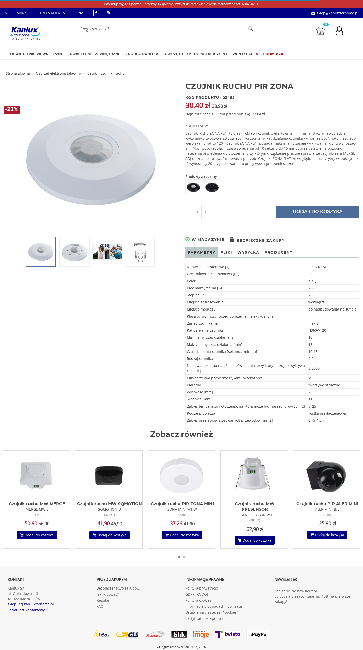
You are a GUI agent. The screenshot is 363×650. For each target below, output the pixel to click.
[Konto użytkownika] (342, 31)
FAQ (100, 606)
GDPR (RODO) (196, 594)
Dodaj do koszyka (318, 212)
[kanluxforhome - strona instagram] (108, 12)
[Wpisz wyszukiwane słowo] (166, 29)
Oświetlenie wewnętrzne (36, 54)
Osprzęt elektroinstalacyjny (196, 54)
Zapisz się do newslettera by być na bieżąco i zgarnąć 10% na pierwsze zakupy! (312, 596)
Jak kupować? (108, 594)
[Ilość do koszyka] (197, 212)
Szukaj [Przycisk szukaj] (251, 28)
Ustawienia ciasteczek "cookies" (211, 612)
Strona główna (18, 73)
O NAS (80, 12)
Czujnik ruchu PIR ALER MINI (327, 504)
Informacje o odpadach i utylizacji (213, 606)
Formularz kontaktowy (26, 610)
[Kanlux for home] (25, 31)
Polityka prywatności (202, 588)
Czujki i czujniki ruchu (106, 73)
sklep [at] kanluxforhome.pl (31, 604)
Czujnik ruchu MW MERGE (37, 504)
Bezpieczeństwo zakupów (118, 588)
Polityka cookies (198, 600)
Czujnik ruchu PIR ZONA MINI (182, 504)
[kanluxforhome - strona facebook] (96, 12)
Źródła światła (142, 54)
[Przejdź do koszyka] (320, 30)
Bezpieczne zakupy (257, 240)
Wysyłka (248, 252)
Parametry (201, 252)
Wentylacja (245, 54)
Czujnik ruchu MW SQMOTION (109, 504)
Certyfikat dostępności (204, 618)
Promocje (273, 54)
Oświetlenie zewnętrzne (94, 54)
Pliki (226, 252)
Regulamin (106, 600)
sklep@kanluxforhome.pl (337, 13)
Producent (278, 252)
